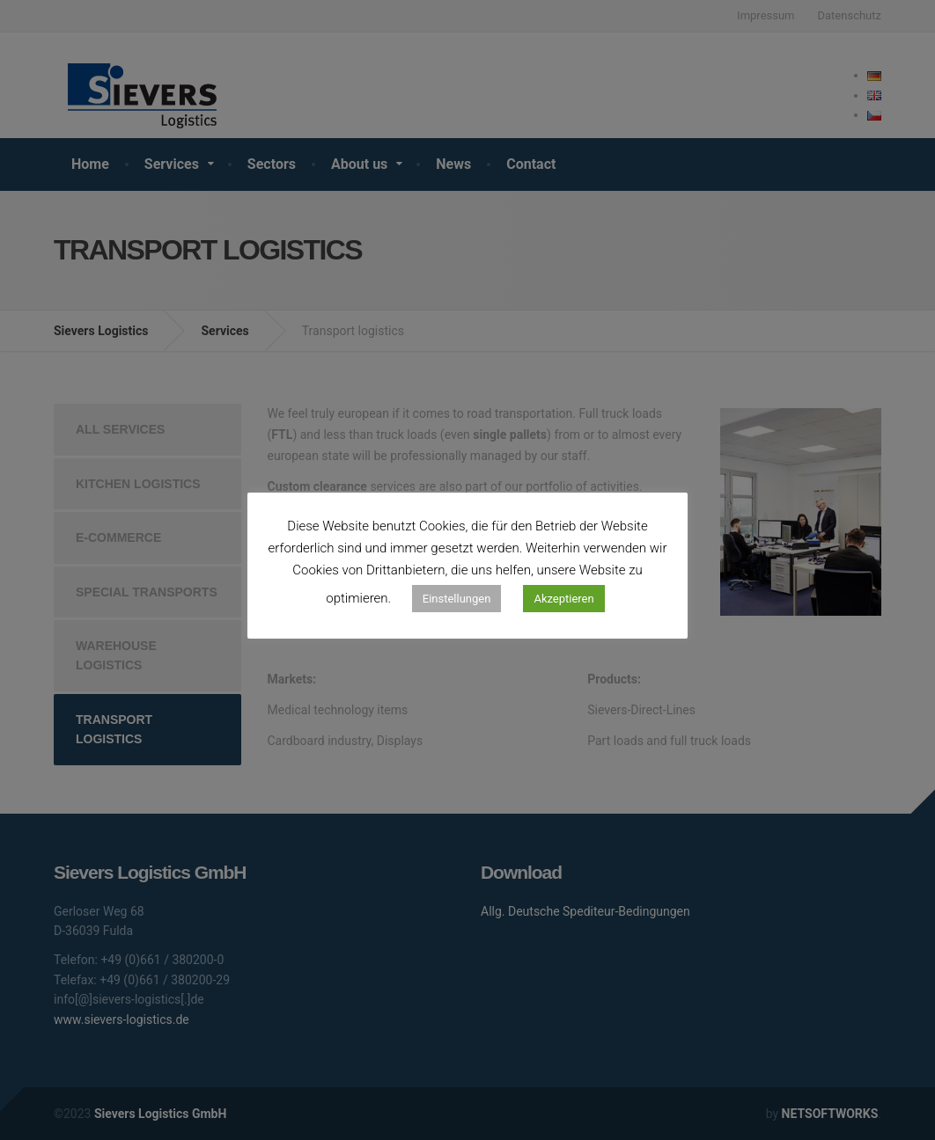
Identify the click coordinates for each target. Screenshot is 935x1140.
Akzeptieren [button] (563, 598)
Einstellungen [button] (457, 598)
